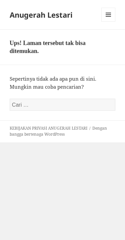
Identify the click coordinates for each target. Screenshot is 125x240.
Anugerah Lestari (41, 15)
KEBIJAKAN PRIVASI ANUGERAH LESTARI (48, 128)
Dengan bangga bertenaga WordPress (58, 131)
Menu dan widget (108, 21)
